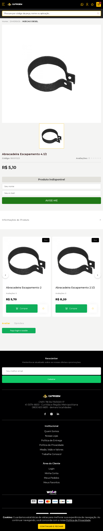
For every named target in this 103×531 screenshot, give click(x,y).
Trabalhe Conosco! (51, 454)
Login (51, 468)
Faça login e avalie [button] (19, 330)
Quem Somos (51, 431)
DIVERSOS (15, 21)
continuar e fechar (51, 526)
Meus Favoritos (51, 482)
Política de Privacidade (51, 445)
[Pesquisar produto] (98, 13)
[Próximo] (97, 275)
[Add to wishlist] (43, 308)
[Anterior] (5, 275)
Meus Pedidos (51, 478)
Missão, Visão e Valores (51, 449)
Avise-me (51, 200)
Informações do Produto (15, 220)
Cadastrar (51, 379)
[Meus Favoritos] (92, 4)
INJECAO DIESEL (30, 21)
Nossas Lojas (51, 436)
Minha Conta (51, 473)
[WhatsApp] (82, 4)
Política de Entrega (51, 440)
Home (5, 21)
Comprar (24, 308)
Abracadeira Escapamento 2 (23, 287)
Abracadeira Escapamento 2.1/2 (75, 287)
